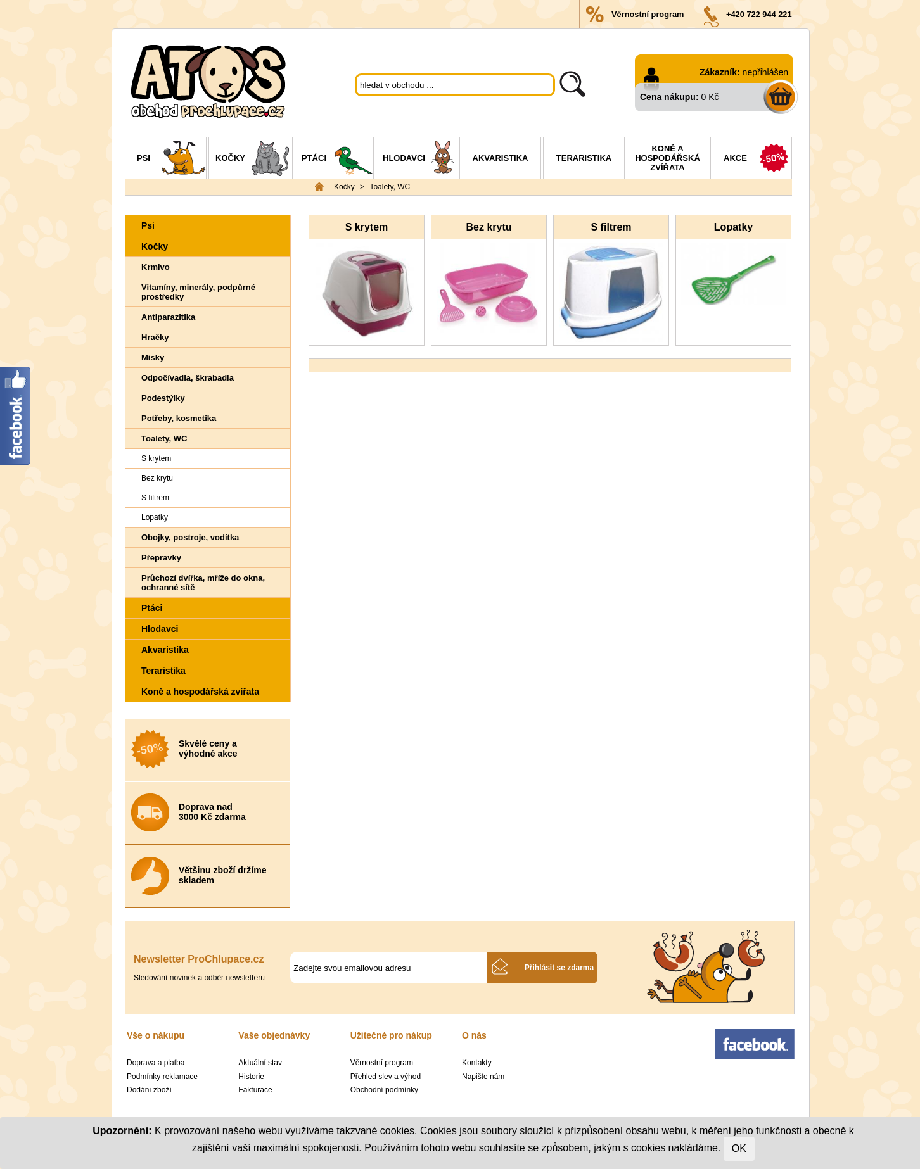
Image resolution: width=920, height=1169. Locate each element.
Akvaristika (500, 158)
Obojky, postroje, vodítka (190, 537)
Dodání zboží (149, 1089)
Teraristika (583, 158)
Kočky (252, 160)
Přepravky (161, 557)
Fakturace (255, 1089)
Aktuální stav (260, 1062)
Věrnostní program (647, 14)
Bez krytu (157, 478)
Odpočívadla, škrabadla (187, 377)
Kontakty (477, 1062)
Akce (757, 160)
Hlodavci (420, 160)
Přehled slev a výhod (385, 1076)
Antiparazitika (168, 317)
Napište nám (483, 1076)
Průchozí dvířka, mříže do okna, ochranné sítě (203, 582)
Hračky (155, 337)
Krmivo (155, 267)
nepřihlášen (765, 72)
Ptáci (337, 160)
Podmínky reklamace (162, 1076)
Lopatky (154, 517)
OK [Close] (739, 1148)
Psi (171, 160)
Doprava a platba (155, 1062)
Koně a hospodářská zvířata (667, 158)
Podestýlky (163, 398)
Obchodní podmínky (384, 1089)
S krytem (156, 458)
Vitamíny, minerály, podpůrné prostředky (198, 291)
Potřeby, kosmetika (178, 418)
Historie (251, 1076)
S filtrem (155, 497)
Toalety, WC (389, 186)
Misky (152, 357)
